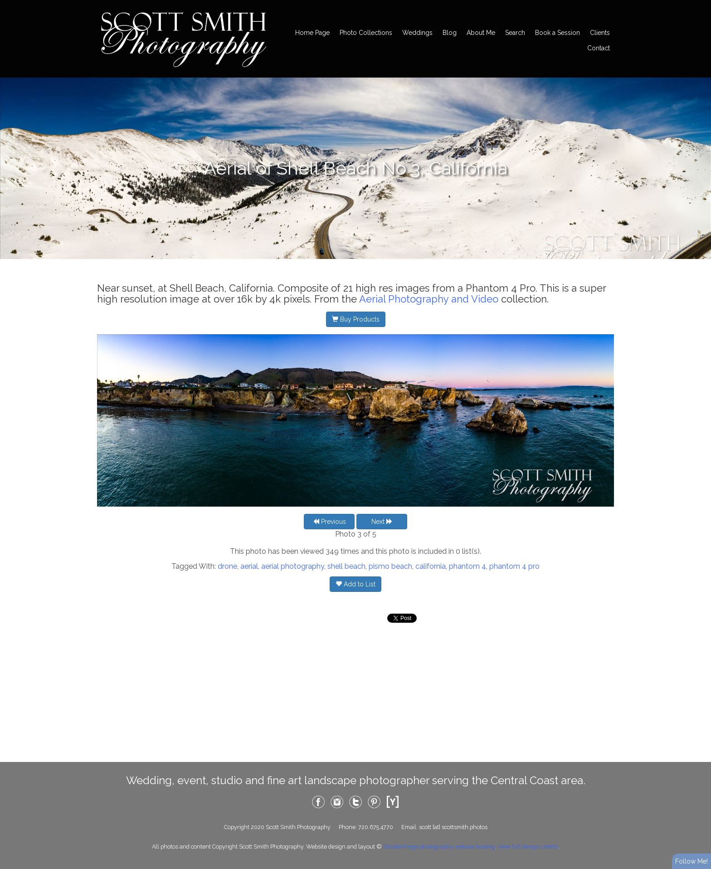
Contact (598, 48)
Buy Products (356, 319)
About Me (481, 32)
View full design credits (528, 846)
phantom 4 (467, 566)
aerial (249, 566)
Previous (329, 521)
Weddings (417, 32)
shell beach (346, 566)
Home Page (312, 32)
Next (382, 521)
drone (227, 566)
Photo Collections (366, 32)
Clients (600, 32)
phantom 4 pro (514, 566)
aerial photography (292, 566)
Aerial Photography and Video (428, 299)
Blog (450, 32)
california (430, 566)
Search (515, 32)
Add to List (355, 584)
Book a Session (557, 32)
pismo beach (390, 566)
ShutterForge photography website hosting (439, 846)
